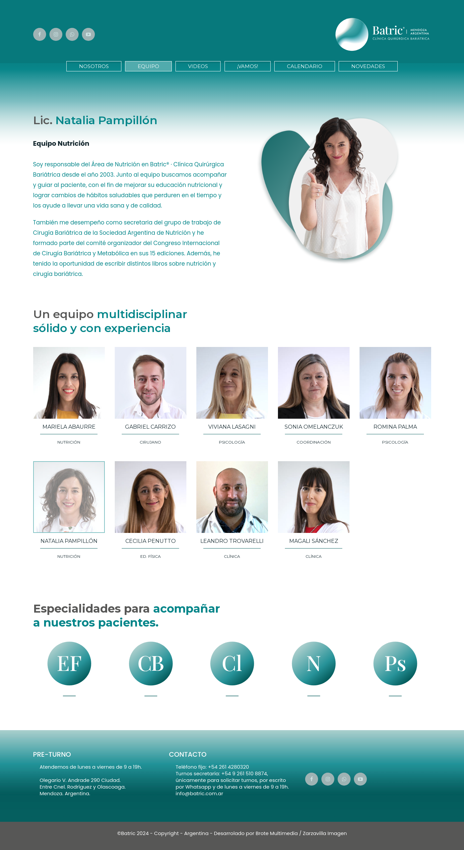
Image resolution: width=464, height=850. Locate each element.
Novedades (368, 66)
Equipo (148, 66)
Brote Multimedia (277, 833)
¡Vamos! (247, 66)
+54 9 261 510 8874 (244, 773)
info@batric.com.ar (199, 793)
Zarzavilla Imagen (325, 833)
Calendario (304, 66)
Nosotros (94, 66)
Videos (198, 66)
